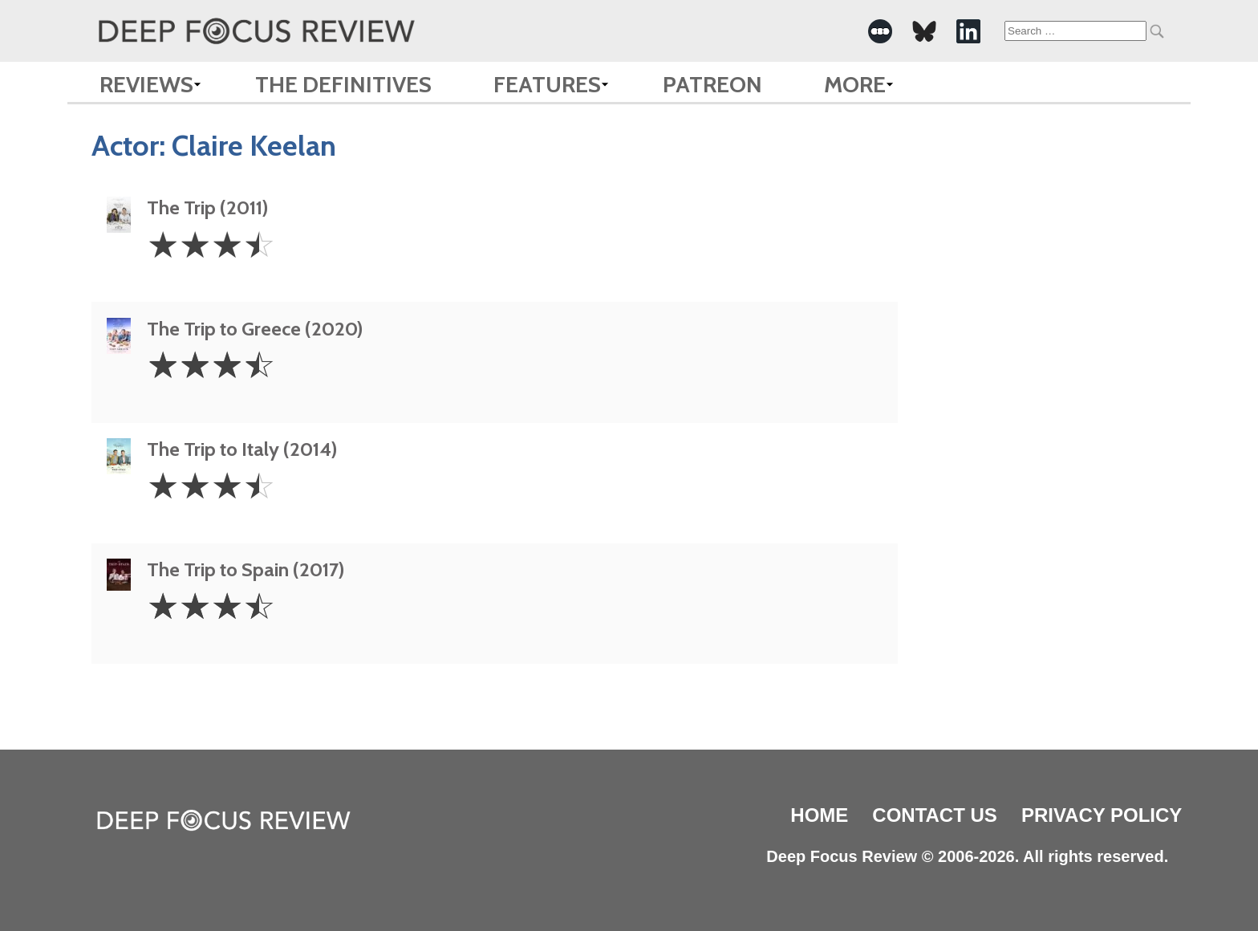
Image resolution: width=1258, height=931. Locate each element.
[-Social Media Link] (880, 31)
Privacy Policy (1101, 815)
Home (819, 815)
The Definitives (343, 84)
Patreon (712, 84)
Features (547, 84)
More (855, 84)
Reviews (146, 84)
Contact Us (934, 815)
